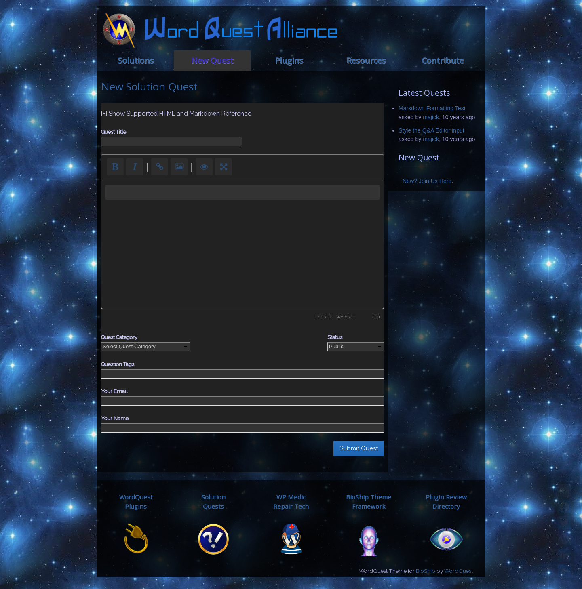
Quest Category (119, 337)
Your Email (114, 391)
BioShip (425, 571)
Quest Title (113, 132)
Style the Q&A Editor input (431, 130)
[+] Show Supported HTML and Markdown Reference (176, 113)
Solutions (136, 60)
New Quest (212, 60)
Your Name (115, 418)
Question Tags (117, 364)
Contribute (443, 60)
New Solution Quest (149, 86)
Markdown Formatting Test (432, 108)
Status (334, 337)
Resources (366, 60)
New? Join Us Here (427, 181)
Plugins (289, 60)
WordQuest (458, 571)
